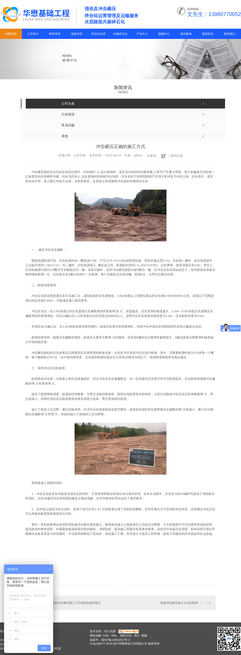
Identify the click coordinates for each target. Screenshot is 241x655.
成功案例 (186, 33)
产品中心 (142, 33)
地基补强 (76, 33)
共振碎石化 (120, 33)
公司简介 (33, 33)
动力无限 (110, 631)
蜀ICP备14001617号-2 (115, 639)
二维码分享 (175, 155)
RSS (106, 635)
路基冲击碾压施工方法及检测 (179, 602)
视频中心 (164, 33)
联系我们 (229, 33)
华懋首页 (11, 33)
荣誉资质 (54, 33)
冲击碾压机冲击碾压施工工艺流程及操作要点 (71, 602)
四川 (137, 635)
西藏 (144, 635)
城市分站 (126, 635)
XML (114, 635)
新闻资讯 (207, 33)
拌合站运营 (98, 33)
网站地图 (95, 635)
